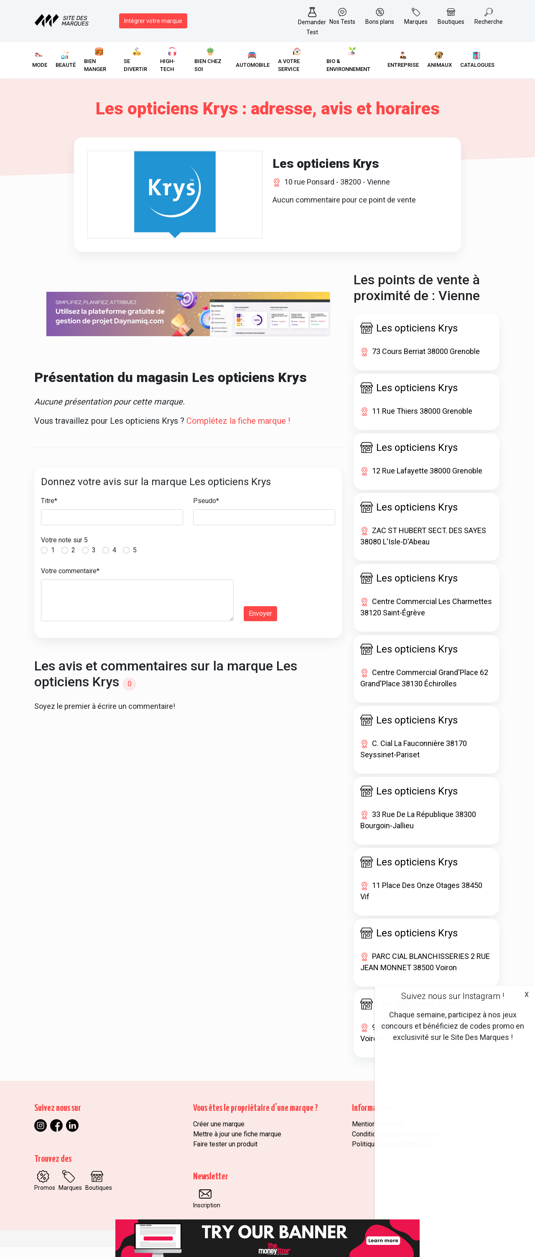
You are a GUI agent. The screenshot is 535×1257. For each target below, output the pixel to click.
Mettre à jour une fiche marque (237, 1144)
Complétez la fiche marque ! (238, 431)
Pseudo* (206, 511)
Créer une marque (219, 1134)
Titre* (49, 511)
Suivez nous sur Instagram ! (452, 996)
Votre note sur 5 (64, 550)
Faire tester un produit (225, 1154)
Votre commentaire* (70, 581)
